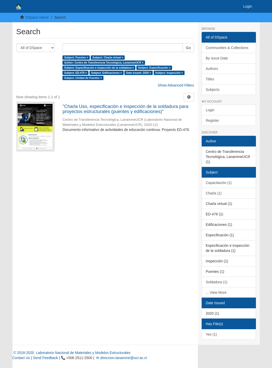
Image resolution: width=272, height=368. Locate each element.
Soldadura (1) (216, 282)
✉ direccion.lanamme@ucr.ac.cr (121, 358)
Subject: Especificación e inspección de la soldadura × (99, 67)
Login (210, 110)
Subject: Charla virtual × (107, 57)
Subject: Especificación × (154, 67)
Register (212, 120)
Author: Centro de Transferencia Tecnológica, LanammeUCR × (104, 62)
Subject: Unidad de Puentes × (83, 77)
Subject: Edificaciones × (106, 72)
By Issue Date (217, 58)
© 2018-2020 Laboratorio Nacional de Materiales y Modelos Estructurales (71, 353)
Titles (210, 79)
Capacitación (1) (219, 183)
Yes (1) (211, 334)
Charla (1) (214, 193)
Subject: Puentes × (76, 57)
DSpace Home (37, 17)
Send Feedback (45, 358)
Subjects (212, 90)
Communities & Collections (227, 48)
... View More (216, 292)
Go (188, 48)
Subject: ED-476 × (75, 72)
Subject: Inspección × (169, 72)
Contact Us (21, 358)
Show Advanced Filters (176, 85)
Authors (212, 69)
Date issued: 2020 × (138, 72)
